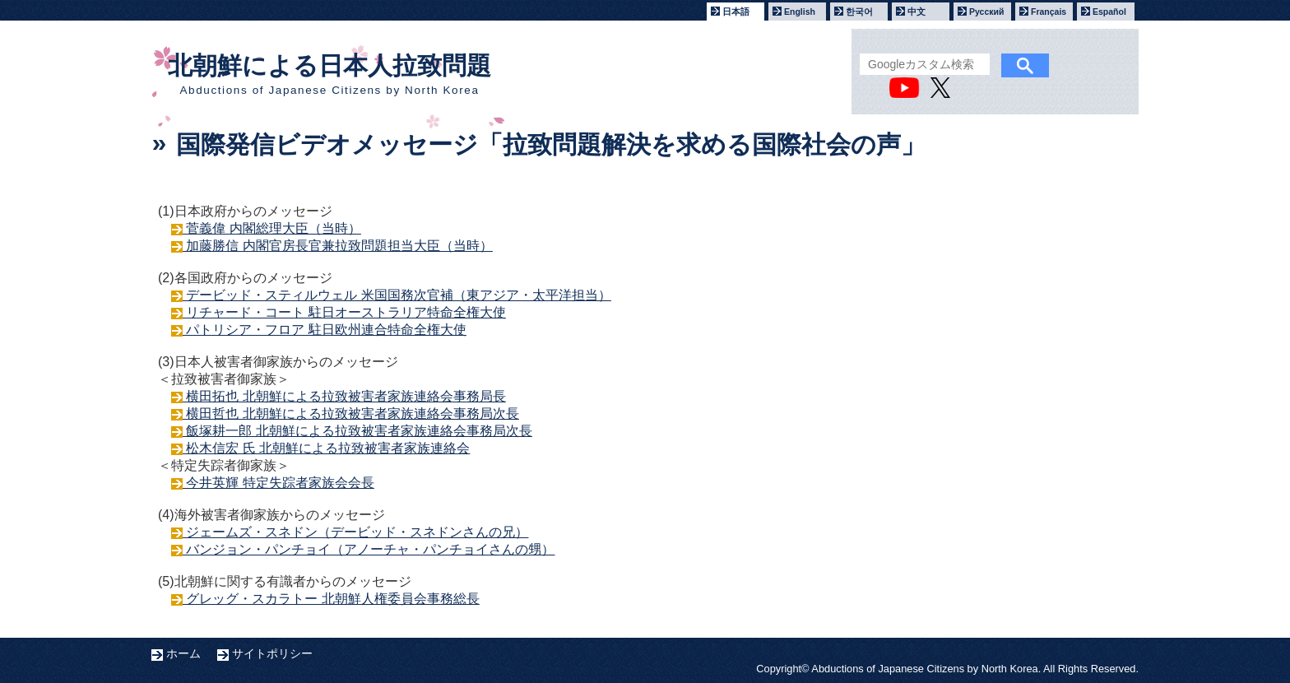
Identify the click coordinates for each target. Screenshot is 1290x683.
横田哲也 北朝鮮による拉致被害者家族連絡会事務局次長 (351, 413)
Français (1048, 11)
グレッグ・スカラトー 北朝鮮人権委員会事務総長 (331, 599)
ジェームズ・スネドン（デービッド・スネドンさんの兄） (355, 532)
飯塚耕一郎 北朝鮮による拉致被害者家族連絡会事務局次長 (357, 431)
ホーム (183, 653)
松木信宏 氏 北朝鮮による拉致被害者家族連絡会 (326, 448)
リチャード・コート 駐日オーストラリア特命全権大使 (344, 312)
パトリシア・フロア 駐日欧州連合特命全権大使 (324, 330)
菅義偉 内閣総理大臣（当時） (272, 228)
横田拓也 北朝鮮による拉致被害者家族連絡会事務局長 (344, 396)
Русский (986, 11)
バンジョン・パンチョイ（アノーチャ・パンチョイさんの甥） (369, 549)
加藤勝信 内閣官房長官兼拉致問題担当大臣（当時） (338, 246)
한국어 (859, 11)
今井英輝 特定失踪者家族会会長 (278, 483)
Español (1109, 11)
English (799, 11)
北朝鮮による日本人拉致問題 (329, 74)
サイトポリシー (272, 653)
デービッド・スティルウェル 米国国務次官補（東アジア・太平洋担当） (397, 295)
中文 (916, 11)
